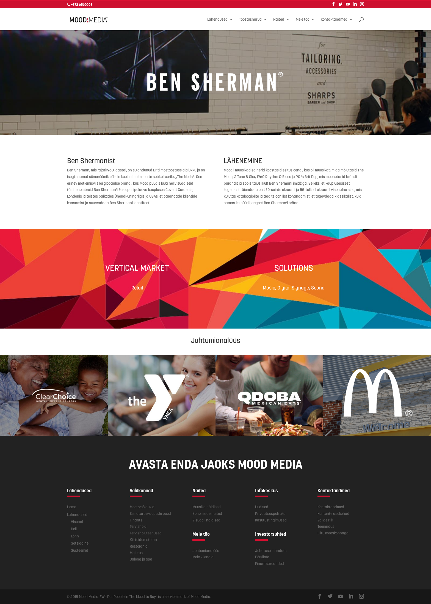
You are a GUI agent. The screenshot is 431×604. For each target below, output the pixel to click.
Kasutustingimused (271, 519)
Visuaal (77, 521)
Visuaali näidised (206, 519)
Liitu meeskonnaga (333, 532)
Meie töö (302, 19)
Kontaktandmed (334, 19)
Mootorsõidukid (142, 506)
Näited (278, 19)
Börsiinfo (262, 556)
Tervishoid (138, 526)
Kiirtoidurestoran (143, 539)
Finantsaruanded (269, 563)
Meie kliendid (203, 556)
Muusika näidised (206, 506)
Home (71, 506)
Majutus (136, 552)
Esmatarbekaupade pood (150, 513)
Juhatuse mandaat (271, 550)
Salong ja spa (141, 558)
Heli (74, 528)
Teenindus (325, 526)
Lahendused (217, 19)
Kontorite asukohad (333, 513)
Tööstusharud (250, 19)
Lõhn (75, 535)
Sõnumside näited (207, 513)
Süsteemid (79, 550)
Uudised (261, 506)
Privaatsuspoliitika (270, 513)
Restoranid (139, 545)
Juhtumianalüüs (205, 550)
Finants (136, 519)
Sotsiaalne (80, 542)
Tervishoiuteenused (146, 532)
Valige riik (325, 519)
